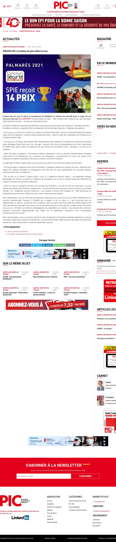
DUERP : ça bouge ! (104, 329)
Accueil (5, 31)
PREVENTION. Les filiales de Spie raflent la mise (25, 51)
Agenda (49, 510)
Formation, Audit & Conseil (91, 15)
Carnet (49, 516)
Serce (21, 119)
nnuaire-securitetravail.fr (101, 511)
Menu (7, 6)
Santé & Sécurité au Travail (41, 15)
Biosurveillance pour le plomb (45, 277)
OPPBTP (27, 119)
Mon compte (97, 523)
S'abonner (96, 520)
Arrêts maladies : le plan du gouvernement (44, 294)
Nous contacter (52, 522)
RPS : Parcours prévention (74, 277)
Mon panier (96, 526)
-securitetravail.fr (99, 502)
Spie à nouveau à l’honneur (17, 231)
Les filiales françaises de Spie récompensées (25, 234)
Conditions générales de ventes (77, 538)
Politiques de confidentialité (107, 538)
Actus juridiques (71, 15)
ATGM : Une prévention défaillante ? (12, 278)
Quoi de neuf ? (52, 513)
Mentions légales (50, 538)
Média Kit (50, 519)
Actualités (13, 31)
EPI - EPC (59, 15)
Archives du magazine (54, 507)
